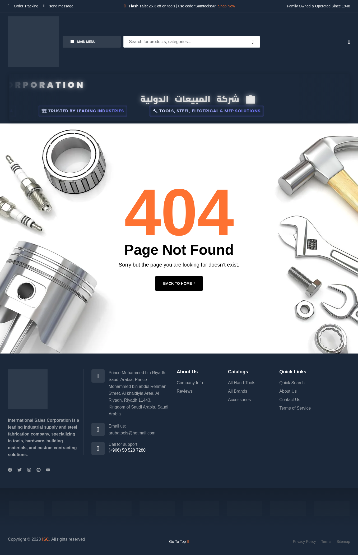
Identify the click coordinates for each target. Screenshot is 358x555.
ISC (45, 539)
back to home (179, 283)
